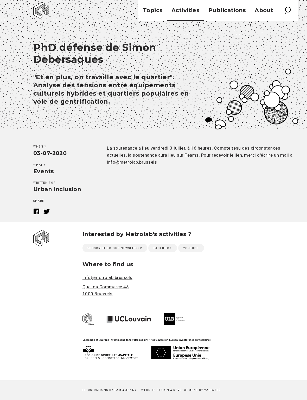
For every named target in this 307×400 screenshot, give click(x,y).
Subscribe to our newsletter (115, 248)
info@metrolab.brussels (132, 162)
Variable (212, 390)
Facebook (36, 211)
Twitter (46, 211)
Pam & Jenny (125, 390)
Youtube (191, 248)
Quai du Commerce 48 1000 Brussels (105, 290)
